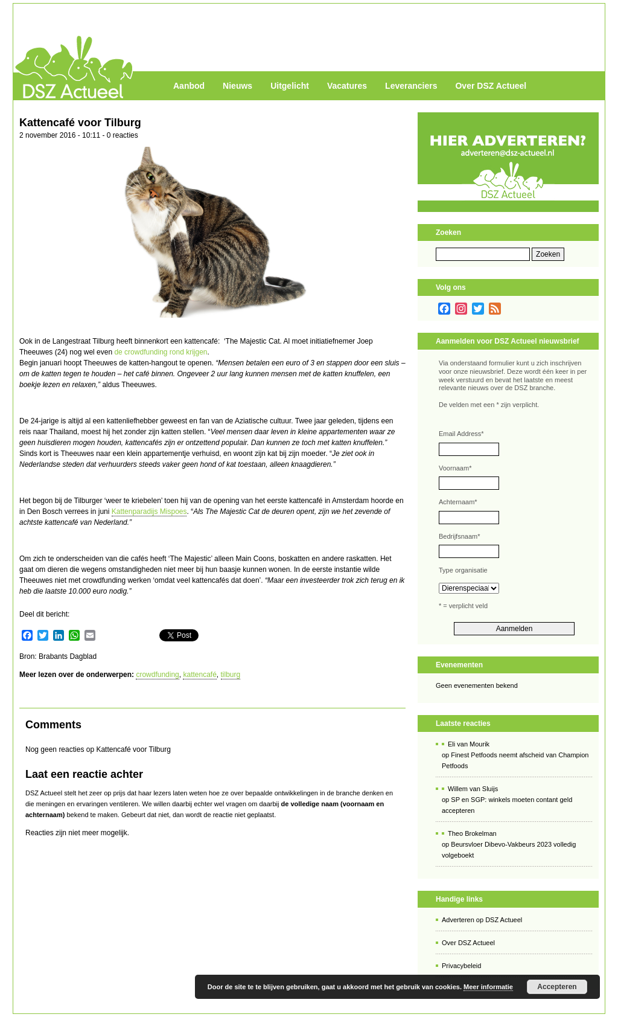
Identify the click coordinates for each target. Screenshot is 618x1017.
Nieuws (237, 86)
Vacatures (347, 86)
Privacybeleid (461, 965)
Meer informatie (488, 986)
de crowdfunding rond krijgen (160, 352)
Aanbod (189, 86)
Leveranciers (411, 86)
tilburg (231, 674)
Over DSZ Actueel (490, 86)
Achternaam (458, 501)
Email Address (461, 433)
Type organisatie (463, 570)
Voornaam (455, 468)
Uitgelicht (289, 86)
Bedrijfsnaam (459, 536)
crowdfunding (157, 674)
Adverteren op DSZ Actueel (482, 919)
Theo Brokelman (472, 833)
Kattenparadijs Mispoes (149, 511)
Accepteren (556, 987)
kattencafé (199, 674)
